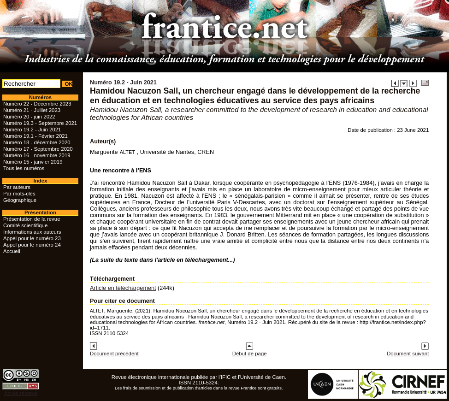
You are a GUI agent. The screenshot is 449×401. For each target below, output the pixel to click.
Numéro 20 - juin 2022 (29, 116)
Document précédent (114, 350)
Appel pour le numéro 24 (32, 245)
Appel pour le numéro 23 (32, 238)
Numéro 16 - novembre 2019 (37, 155)
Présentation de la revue (31, 219)
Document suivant (408, 350)
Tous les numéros (23, 168)
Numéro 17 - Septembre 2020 (38, 149)
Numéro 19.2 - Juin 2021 (32, 129)
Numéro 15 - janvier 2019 (33, 162)
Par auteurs (16, 187)
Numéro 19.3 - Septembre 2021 (40, 123)
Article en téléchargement (123, 288)
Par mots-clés (19, 193)
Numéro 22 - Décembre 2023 (37, 103)
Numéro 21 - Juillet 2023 (31, 110)
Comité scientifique (25, 225)
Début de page (249, 350)
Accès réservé (20, 393)
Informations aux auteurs (32, 232)
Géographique (19, 200)
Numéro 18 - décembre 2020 (37, 142)
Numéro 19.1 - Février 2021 (35, 136)
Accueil (11, 251)
